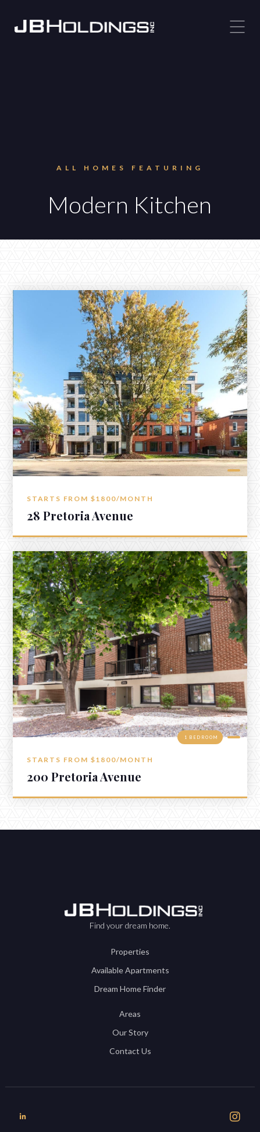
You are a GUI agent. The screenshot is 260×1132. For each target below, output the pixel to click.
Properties (130, 951)
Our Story (130, 1032)
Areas (130, 1014)
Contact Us (130, 1051)
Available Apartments (130, 970)
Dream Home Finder (130, 989)
